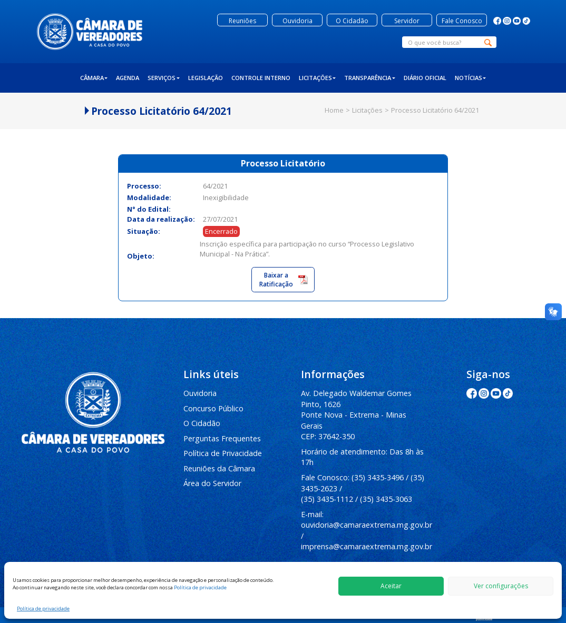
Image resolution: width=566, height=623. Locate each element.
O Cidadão (201, 423)
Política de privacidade (200, 587)
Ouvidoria (200, 393)
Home (334, 110)
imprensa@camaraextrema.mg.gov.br (366, 546)
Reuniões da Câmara (219, 468)
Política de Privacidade (222, 453)
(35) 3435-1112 (327, 499)
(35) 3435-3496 (378, 477)
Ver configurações (501, 585)
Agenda (127, 78)
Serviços (164, 78)
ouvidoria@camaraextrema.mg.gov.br (366, 525)
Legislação (205, 78)
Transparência (369, 78)
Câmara (94, 78)
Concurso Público (213, 408)
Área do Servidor (212, 483)
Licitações (317, 78)
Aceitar (391, 585)
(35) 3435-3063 (386, 499)
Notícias (470, 78)
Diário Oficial (425, 78)
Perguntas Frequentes (222, 438)
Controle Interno (260, 78)
